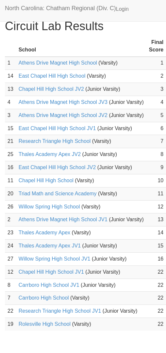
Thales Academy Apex (44, 232)
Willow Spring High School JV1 (55, 259)
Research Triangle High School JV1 (60, 311)
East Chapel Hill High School (52, 76)
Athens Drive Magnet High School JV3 (63, 102)
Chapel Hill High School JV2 (51, 89)
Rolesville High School (45, 324)
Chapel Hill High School (46, 180)
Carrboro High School (44, 298)
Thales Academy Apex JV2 (50, 154)
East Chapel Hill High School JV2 (57, 167)
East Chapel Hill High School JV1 (57, 128)
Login (122, 9)
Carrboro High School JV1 (49, 285)
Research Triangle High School (55, 141)
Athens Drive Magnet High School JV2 (63, 115)
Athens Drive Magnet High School (58, 63)
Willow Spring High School (49, 206)
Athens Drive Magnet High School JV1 (63, 219)
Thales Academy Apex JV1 (50, 245)
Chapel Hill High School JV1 (51, 272)
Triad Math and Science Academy (58, 193)
